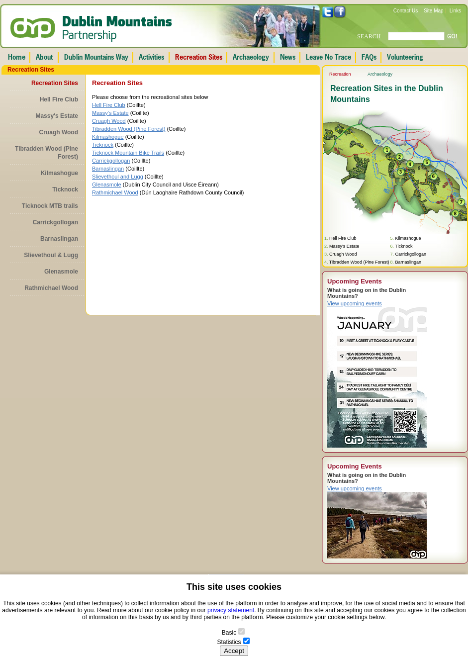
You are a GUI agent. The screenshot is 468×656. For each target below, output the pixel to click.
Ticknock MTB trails (50, 205)
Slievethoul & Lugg (51, 255)
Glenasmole (61, 271)
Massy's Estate (56, 115)
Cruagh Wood (58, 132)
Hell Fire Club (59, 99)
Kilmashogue (59, 173)
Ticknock (65, 189)
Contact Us (405, 10)
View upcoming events (354, 303)
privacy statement (230, 610)
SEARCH (368, 36)
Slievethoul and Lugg (117, 177)
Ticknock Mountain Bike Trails (128, 153)
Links (455, 10)
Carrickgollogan (55, 222)
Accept (234, 651)
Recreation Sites (54, 83)
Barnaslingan (59, 238)
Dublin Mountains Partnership (91, 29)
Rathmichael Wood (51, 287)
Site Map (433, 10)
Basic (229, 632)
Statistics (229, 642)
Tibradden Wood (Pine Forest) (46, 152)
